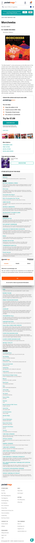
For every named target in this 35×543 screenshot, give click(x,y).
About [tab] (28, 263)
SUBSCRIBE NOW (10, 122)
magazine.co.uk (21, 528)
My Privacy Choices (5, 517)
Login (2, 537)
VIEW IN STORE (22, 163)
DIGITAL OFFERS (7, 149)
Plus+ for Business (5, 505)
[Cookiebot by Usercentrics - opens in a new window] (27, 259)
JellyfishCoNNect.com (22, 531)
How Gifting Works (21, 499)
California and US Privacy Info (7, 510)
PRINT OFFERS (6, 147)
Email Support (20, 493)
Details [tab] (17, 263)
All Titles (3, 490)
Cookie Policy (4, 515)
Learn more (5, 130)
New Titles (3, 493)
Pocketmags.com (21, 526)
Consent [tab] (6, 263)
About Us (19, 523)
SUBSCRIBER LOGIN (7, 144)
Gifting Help (20, 502)
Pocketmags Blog (4, 500)
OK (17, 278)
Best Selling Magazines (6, 495)
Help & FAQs (20, 490)
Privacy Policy (4, 508)
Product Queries (4, 523)
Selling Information (5, 532)
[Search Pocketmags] (3, 7)
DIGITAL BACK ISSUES (8, 151)
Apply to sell (3, 535)
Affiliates (3, 526)
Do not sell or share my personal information (17, 282)
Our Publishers (4, 503)
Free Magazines (4, 498)
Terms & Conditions (5, 513)
